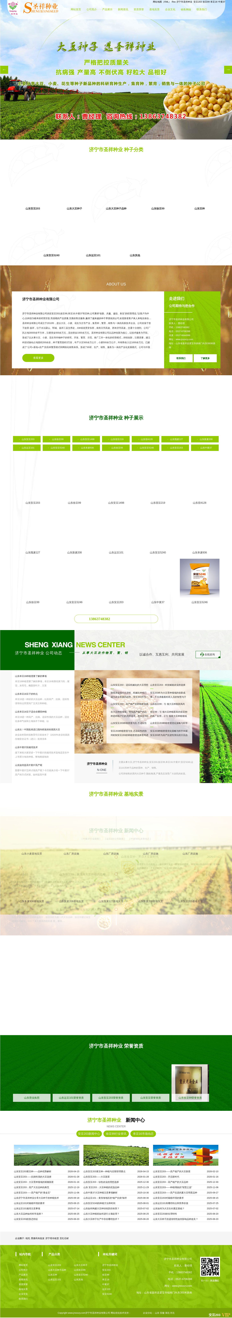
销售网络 (186, 9)
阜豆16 (213, 1)
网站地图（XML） (162, 1)
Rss (174, 1)
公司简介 (91, 9)
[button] (4, 70)
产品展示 (107, 9)
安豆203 (198, 1)
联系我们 (202, 9)
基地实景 (154, 9)
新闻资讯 (123, 9)
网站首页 (76, 9)
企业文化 (170, 9)
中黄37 (221, 1)
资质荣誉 (139, 9)
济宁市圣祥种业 (184, 1)
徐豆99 (206, 1)
